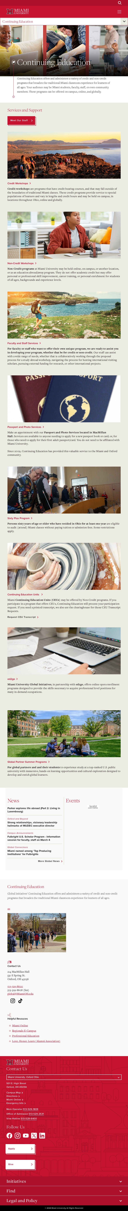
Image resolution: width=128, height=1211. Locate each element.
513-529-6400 (29, 1118)
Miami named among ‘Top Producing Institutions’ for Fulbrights (29, 852)
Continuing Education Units (23, 594)
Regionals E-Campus (24, 1030)
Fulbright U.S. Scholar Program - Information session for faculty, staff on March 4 (33, 838)
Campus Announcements (20, 833)
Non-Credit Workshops (20, 263)
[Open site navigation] (119, 12)
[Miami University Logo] (17, 11)
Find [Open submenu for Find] (10, 1191)
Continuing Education (17, 21)
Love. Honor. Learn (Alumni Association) (36, 1041)
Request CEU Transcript (21, 617)
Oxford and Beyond (17, 819)
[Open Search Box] (120, 3)
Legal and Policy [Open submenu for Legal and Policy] (22, 1200)
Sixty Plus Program (18, 518)
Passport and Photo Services (24, 427)
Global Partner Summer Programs (27, 761)
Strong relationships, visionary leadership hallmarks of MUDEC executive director (32, 824)
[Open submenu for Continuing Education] (124, 21)
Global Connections (17, 847)
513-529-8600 (15, 986)
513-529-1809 (30, 1109)
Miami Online (20, 1025)
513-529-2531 (36, 1113)
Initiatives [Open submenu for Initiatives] (16, 1181)
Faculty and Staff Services (22, 343)
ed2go (11, 679)
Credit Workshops (17, 183)
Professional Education (25, 1035)
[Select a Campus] (64, 1077)
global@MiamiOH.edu (20, 993)
